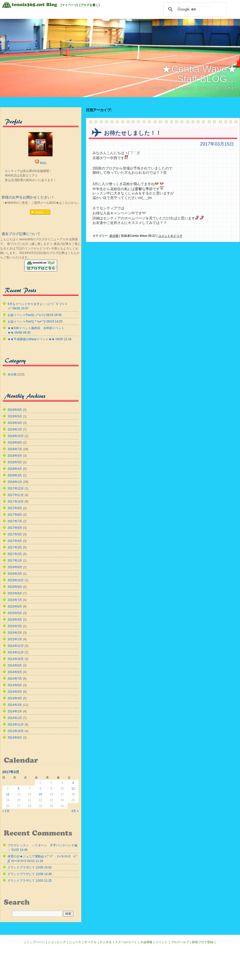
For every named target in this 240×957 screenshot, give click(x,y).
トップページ (36, 942)
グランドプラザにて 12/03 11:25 (30, 880)
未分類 (113, 236)
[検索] (194, 9)
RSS (43, 163)
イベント (161, 942)
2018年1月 (15, 482)
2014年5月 (15, 691)
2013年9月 (15, 737)
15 (40, 794)
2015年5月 (15, 613)
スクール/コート (126, 942)
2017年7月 (15, 521)
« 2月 (6, 811)
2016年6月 (15, 567)
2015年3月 (15, 626)
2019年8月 (15, 410)
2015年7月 (15, 600)
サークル (90, 942)
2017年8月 (15, 514)
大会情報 (146, 942)
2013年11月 (16, 724)
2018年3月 (15, 475)
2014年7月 (15, 678)
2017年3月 (15, 547)
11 (73, 788)
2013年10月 (16, 731)
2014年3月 (15, 705)
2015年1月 (15, 639)
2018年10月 (16, 436)
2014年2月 (15, 711)
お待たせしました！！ (132, 133)
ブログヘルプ (180, 942)
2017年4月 (15, 541)
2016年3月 (15, 573)
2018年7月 (15, 449)
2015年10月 (16, 580)
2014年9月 (15, 665)
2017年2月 (15, 554)
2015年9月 (15, 587)
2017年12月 (16, 488)
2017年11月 (16, 495)
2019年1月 (15, 429)
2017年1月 (15, 560)
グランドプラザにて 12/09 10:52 (30, 867)
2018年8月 (15, 442)
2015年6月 (15, 606)
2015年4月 (15, 619)
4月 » (75, 811)
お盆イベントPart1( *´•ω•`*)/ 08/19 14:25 (35, 321)
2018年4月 (15, 469)
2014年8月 (15, 672)
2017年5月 (15, 534)
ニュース (75, 942)
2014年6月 (15, 685)
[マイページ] (69, 5)
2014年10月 (16, 659)
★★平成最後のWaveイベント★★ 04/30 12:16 (39, 339)
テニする (106, 942)
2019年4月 (15, 423)
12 (7, 794)
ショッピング (57, 942)
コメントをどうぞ (170, 236)
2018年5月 (15, 462)
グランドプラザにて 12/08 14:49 (30, 874)
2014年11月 (16, 652)
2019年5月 (15, 416)
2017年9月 (15, 508)
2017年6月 (15, 528)
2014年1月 (15, 718)
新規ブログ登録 (202, 942)
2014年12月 (16, 646)
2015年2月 (15, 632)
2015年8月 (15, 593)
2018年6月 (15, 455)
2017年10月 (16, 501)
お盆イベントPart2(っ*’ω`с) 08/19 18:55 (35, 315)
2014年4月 (15, 698)
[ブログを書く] (89, 5)
